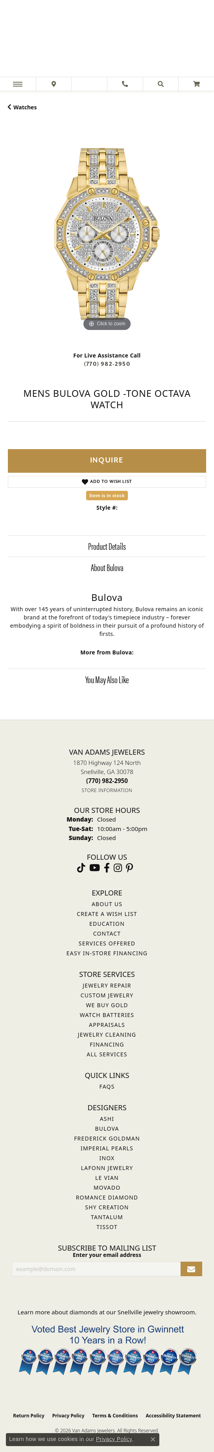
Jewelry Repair (107, 985)
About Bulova (107, 567)
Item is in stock (107, 495)
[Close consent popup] (153, 1439)
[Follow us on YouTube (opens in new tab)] (94, 868)
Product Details (107, 546)
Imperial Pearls (107, 1148)
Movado (107, 1187)
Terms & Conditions (115, 1415)
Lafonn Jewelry (107, 1168)
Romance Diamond (107, 1197)
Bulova (107, 1128)
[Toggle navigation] (17, 84)
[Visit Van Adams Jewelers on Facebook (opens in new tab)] (107, 868)
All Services (107, 1054)
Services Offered (107, 943)
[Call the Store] (107, 781)
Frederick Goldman (107, 1138)
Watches (25, 107)
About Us (107, 904)
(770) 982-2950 (107, 364)
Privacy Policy (68, 1415)
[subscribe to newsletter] (191, 1269)
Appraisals (107, 1024)
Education (107, 923)
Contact (107, 933)
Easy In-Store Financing (107, 953)
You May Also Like (107, 679)
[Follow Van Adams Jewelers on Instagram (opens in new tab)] (118, 868)
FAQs (106, 1086)
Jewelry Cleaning (107, 1034)
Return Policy (28, 1415)
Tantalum (107, 1217)
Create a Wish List (107, 914)
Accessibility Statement (173, 1415)
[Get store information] (107, 790)
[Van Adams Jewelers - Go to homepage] (107, 39)
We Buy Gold (107, 1005)
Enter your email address (107, 1255)
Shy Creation (107, 1207)
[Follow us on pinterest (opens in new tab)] (129, 868)
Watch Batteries (107, 1015)
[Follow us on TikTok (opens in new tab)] (81, 868)
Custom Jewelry (107, 995)
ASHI (107, 1118)
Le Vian (107, 1177)
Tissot (106, 1227)
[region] (107, 234)
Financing (107, 1044)
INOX (106, 1158)
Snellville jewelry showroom (156, 1312)
